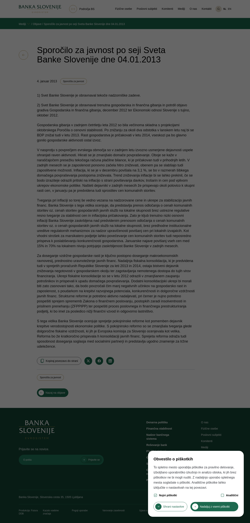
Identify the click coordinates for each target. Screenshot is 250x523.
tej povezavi (198, 487)
